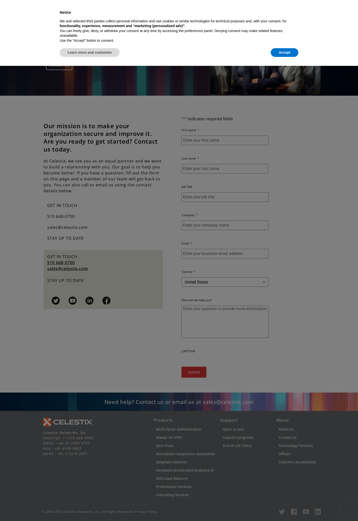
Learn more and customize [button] (90, 507)
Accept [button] (284, 507)
